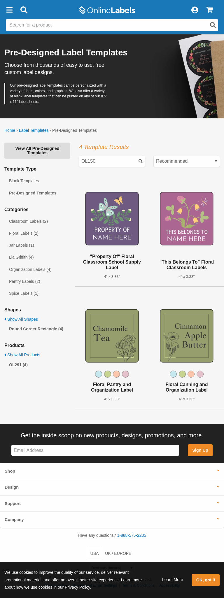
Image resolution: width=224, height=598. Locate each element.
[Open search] (213, 25)
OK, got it (205, 580)
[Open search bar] (23, 10)
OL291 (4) (18, 364)
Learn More (172, 579)
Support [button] (13, 503)
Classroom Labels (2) (28, 221)
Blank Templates (24, 180)
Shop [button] (10, 471)
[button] (9, 10)
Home (9, 130)
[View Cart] (209, 10)
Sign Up (200, 450)
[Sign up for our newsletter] (95, 450)
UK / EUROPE (118, 553)
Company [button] (14, 519)
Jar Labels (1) (21, 245)
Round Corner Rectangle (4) (36, 329)
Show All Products (22, 355)
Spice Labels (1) (23, 293)
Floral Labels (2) (23, 233)
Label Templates (34, 130)
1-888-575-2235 (131, 535)
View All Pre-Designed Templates (37, 150)
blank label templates (31, 96)
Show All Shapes (21, 319)
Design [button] (12, 487)
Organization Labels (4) (30, 269)
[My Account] (194, 10)
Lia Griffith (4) (21, 257)
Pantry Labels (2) (24, 281)
